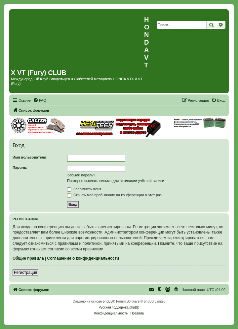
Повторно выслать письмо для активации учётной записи (115, 181)
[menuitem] (39, 100)
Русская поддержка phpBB (119, 307)
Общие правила (28, 258)
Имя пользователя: (30, 157)
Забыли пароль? (81, 175)
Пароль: (20, 167)
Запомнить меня (84, 189)
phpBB (108, 301)
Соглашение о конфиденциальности (83, 258)
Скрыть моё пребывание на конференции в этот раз (114, 195)
